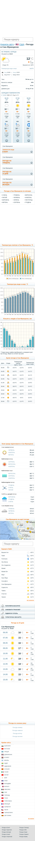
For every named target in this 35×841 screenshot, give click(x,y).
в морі (8, 151)
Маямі (3, 568)
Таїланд (7, 795)
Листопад (28, 200)
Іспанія (6, 769)
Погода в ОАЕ (23, 830)
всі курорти (30, 600)
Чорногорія (8, 812)
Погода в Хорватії (24, 834)
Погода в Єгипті (6, 827)
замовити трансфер (12, 609)
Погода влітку (17, 733)
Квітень (5, 202)
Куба (6, 780)
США (21, 44)
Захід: (14, 72)
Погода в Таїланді (24, 827)
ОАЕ (5, 792)
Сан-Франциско (6, 584)
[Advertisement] (17, 18)
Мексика (7, 789)
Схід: (5, 72)
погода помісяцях (7, 183)
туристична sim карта (13, 617)
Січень (4, 195)
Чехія (6, 809)
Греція (6, 751)
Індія (6, 763)
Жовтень (28, 197)
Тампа (3, 590)
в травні (4, 95)
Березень (5, 200)
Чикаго (3, 597)
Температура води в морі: (9, 68)
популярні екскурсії (12, 606)
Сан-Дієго (4, 581)
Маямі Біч (4, 571)
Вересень (28, 195)
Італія (6, 772)
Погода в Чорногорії (7, 836)
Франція (7, 804)
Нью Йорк (4, 578)
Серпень (17, 202)
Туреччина (8, 801)
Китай (6, 775)
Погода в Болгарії (6, 832)
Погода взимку (17, 727)
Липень (16, 200)
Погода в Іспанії (6, 834)
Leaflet (26, 539)
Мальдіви (7, 783)
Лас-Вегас (4, 562)
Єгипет (6, 757)
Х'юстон (4, 594)
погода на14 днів (7, 172)
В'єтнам (7, 748)
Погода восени (17, 736)
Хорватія (7, 806)
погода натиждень (7, 162)
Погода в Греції (23, 832)
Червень (17, 197)
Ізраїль (6, 760)
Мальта (6, 786)
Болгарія (7, 746)
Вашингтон (4, 552)
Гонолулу (4, 559)
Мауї (2, 574)
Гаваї (3, 555)
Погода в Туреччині (7, 830)
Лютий (4, 197)
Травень (17, 195)
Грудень (28, 202)
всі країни (31, 818)
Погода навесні (17, 730)
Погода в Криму (23, 836)
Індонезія (7, 766)
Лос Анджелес (6, 565)
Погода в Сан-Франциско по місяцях (17, 191)
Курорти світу (7, 44)
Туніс (6, 798)
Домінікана (8, 754)
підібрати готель (11, 613)
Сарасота (4, 587)
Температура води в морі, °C (17, 284)
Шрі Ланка (7, 815)
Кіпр (5, 777)
